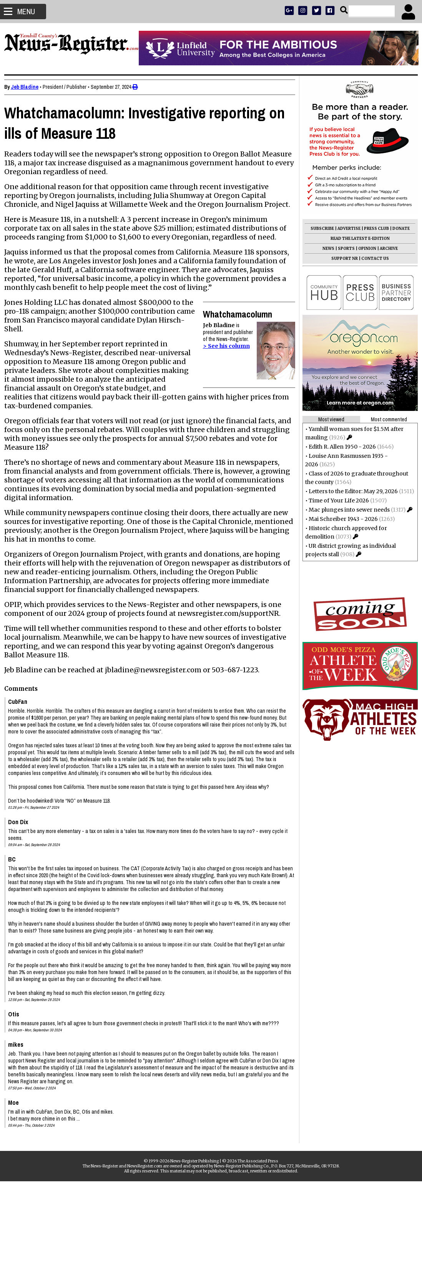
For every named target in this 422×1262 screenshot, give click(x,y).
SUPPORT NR (341, 258)
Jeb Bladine (28, 86)
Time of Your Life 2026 (335, 500)
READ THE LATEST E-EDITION (356, 238)
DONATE (397, 228)
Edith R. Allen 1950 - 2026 (338, 446)
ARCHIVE (385, 248)
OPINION (364, 248)
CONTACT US (371, 258)
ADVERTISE (345, 228)
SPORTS (342, 248)
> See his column (222, 363)
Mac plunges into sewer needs (345, 509)
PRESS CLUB (373, 228)
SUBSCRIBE (319, 228)
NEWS (325, 248)
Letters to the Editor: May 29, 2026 (349, 491)
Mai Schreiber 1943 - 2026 (339, 518)
